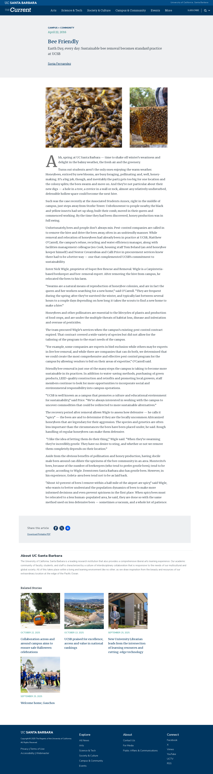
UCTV (170, 758)
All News (84, 740)
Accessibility (27, 753)
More (168, 10)
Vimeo (170, 749)
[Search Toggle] (207, 10)
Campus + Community (61, 27)
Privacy (24, 749)
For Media (128, 745)
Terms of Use (37, 749)
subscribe (193, 10)
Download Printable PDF (39, 534)
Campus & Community (131, 10)
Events (155, 10)
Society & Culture (99, 10)
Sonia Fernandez (59, 64)
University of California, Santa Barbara (189, 2)
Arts (53, 10)
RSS (169, 763)
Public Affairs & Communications (140, 750)
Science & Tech (71, 10)
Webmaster (42, 753)
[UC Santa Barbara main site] (21, 2)
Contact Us (129, 740)
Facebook (172, 740)
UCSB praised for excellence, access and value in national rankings (83, 643)
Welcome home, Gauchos (38, 703)
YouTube (171, 754)
